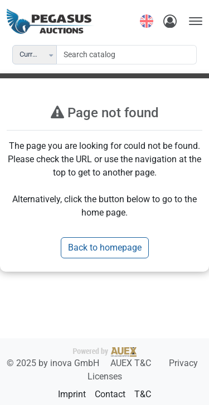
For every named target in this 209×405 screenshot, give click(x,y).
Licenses (105, 376)
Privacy (183, 363)
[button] (51, 55)
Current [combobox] (31, 54)
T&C (142, 394)
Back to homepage (105, 247)
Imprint (72, 394)
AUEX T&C (131, 363)
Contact (110, 394)
